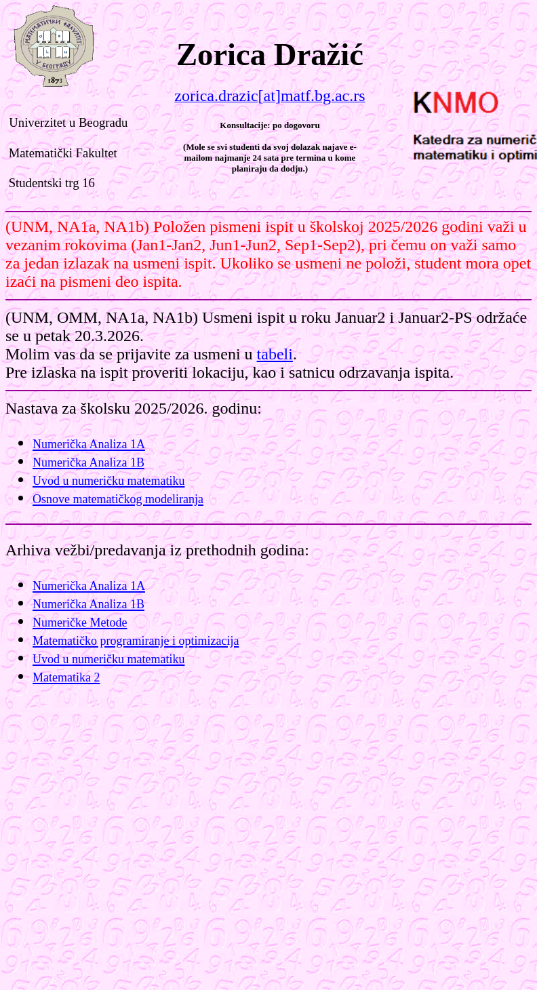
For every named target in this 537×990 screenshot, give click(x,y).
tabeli (275, 354)
